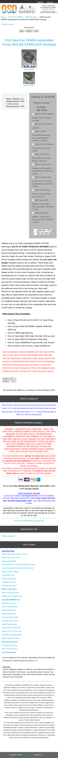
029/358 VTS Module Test (11, 635)
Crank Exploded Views (10, 568)
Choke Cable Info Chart (11, 564)
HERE (9, 408)
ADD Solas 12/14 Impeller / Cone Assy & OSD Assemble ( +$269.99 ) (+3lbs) (43, 204)
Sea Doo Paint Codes (10, 617)
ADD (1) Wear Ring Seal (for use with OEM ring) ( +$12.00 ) (41, 193)
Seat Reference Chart (10, 621)
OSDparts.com (27, 755)
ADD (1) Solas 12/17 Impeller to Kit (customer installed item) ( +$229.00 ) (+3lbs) (43, 181)
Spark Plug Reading (9, 624)
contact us (33, 412)
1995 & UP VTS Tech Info (11, 631)
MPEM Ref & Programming (12, 596)
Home (40, 2)
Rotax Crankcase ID (9, 607)
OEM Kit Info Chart (9, 585)
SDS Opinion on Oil (9, 603)
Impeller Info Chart (9, 582)
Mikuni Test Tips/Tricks (10, 593)
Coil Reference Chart (28, 564)
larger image (29, 84)
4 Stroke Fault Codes (10, 645)
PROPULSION (31, 17)
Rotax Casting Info (9, 614)
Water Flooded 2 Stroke (11, 638)
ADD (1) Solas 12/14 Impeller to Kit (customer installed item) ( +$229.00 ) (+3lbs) (43, 169)
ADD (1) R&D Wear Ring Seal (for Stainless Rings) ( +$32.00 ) (41, 157)
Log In (50, 2)
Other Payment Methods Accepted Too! (29, 521)
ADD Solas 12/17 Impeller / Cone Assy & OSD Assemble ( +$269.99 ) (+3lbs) (43, 217)
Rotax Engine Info (8, 610)
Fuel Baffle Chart (8, 575)
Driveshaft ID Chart (26, 568)
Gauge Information (9, 579)
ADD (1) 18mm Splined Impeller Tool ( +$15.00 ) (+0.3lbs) (42, 117)
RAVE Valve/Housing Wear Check (15, 554)
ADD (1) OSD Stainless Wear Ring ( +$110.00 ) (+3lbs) (42, 147)
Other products (8, 536)
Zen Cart (46, 755)
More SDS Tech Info (9, 649)
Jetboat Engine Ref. (9, 561)
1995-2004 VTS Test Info (11, 628)
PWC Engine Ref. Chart (11, 558)
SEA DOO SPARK (15, 17)
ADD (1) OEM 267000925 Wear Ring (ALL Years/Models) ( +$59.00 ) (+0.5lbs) (41, 136)
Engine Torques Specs (10, 571)
